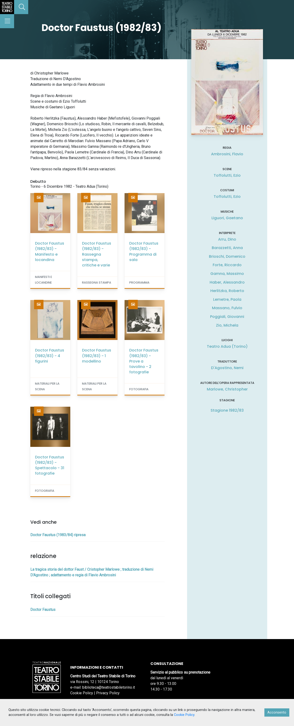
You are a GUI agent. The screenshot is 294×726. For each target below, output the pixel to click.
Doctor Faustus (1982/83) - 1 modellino (96, 355)
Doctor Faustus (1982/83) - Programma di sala (143, 251)
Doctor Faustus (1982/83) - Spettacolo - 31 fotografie (49, 465)
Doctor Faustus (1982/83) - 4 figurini (49, 355)
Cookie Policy (81, 693)
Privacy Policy (108, 693)
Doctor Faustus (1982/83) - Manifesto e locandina (49, 251)
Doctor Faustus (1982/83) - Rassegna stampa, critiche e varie (96, 254)
